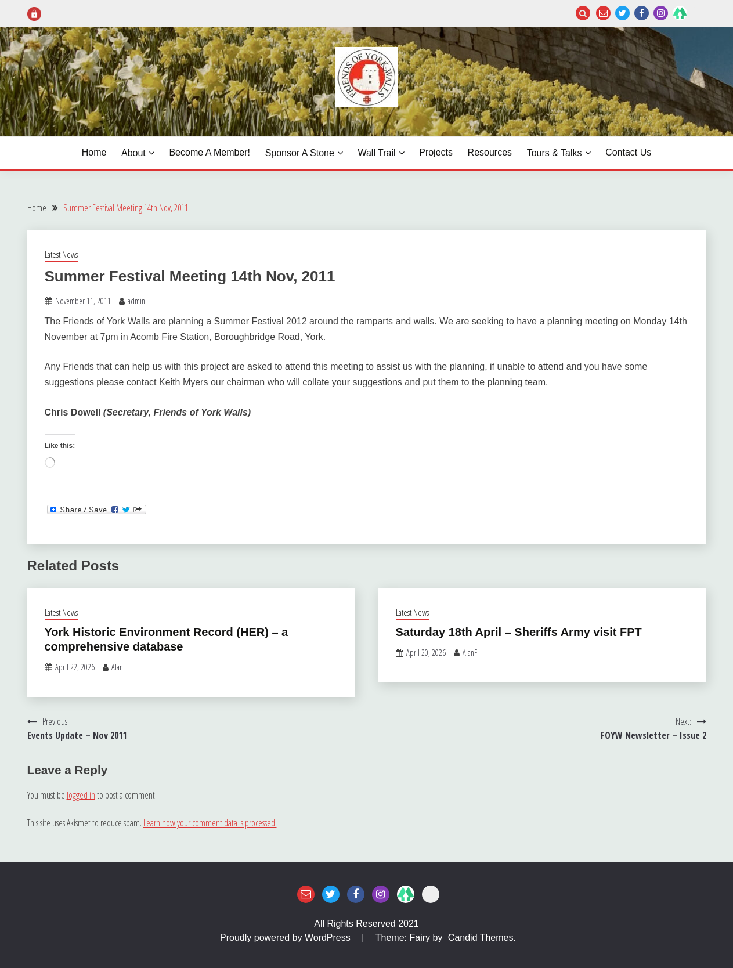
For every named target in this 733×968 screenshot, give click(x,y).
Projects (436, 152)
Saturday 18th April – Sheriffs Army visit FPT (519, 632)
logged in (81, 795)
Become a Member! (209, 152)
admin (136, 300)
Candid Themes (481, 937)
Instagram (660, 13)
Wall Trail (376, 153)
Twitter (622, 13)
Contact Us (628, 152)
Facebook (641, 13)
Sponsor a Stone (299, 153)
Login (699, 13)
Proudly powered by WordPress (286, 937)
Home (94, 152)
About (133, 153)
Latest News (61, 254)
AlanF (118, 667)
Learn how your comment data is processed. (210, 823)
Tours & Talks (554, 153)
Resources (490, 152)
